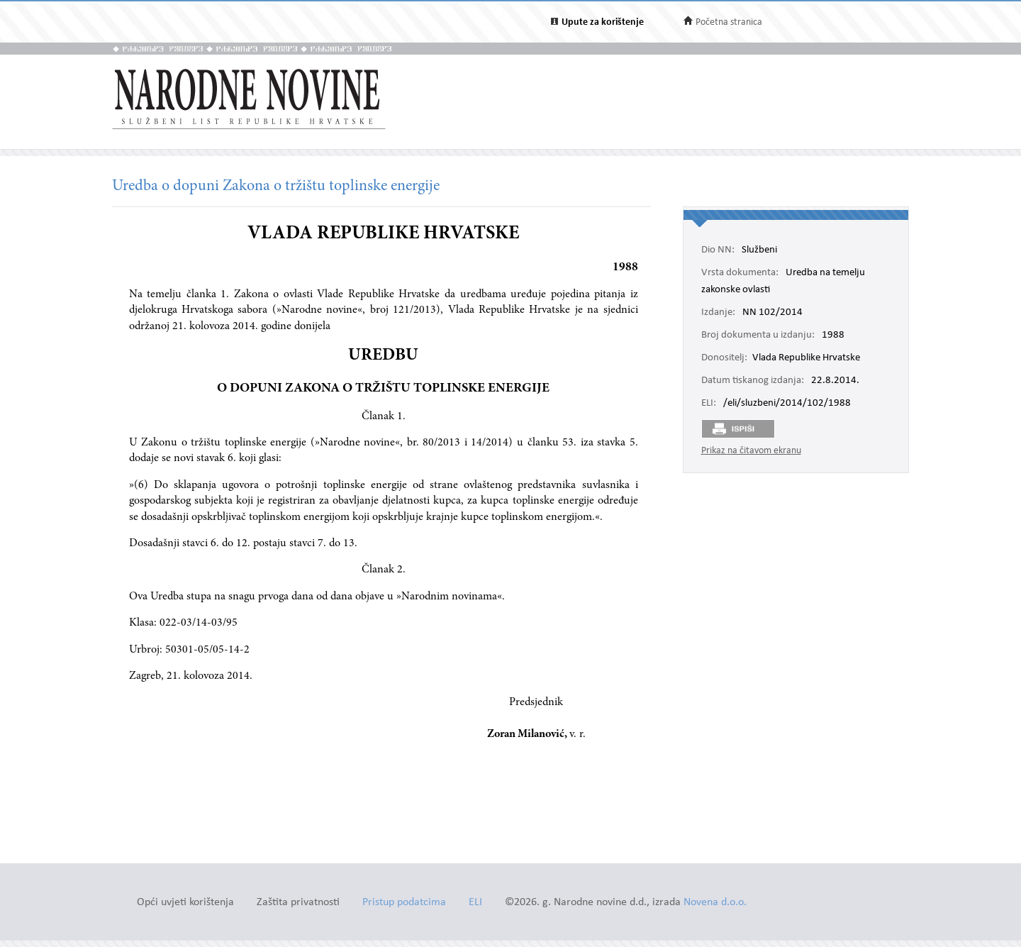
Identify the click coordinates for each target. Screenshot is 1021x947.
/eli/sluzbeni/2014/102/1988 (787, 403)
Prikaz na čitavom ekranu (751, 450)
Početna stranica (729, 22)
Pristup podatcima (404, 903)
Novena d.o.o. (715, 903)
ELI (475, 903)
